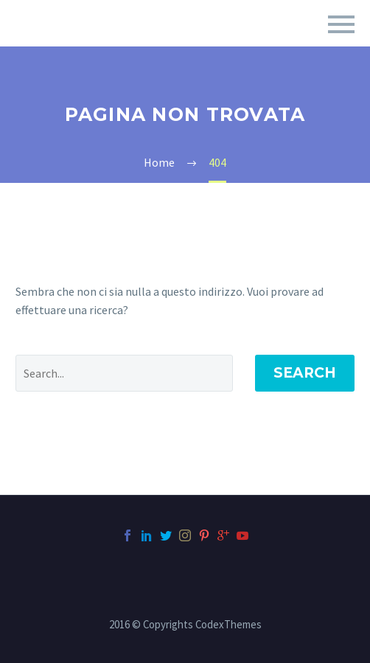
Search (304, 372)
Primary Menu (341, 24)
